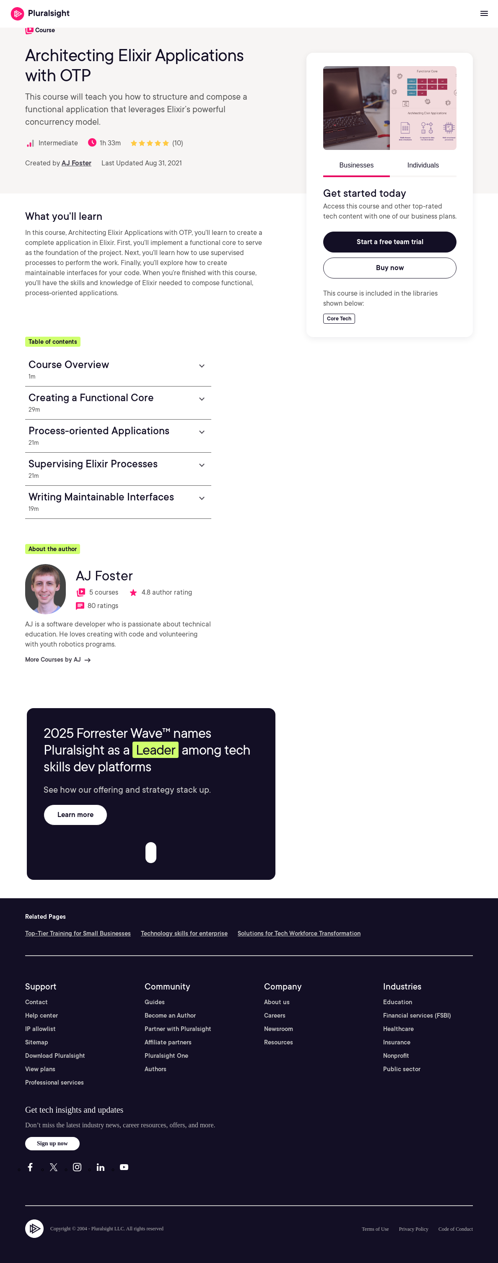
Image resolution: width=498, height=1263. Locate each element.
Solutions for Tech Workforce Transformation (299, 933)
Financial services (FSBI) (417, 1015)
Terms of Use (375, 1229)
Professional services (54, 1082)
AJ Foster (76, 163)
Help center (41, 1015)
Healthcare (398, 1029)
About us (277, 1002)
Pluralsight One (166, 1055)
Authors (155, 1069)
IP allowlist (40, 1029)
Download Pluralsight (55, 1055)
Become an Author (170, 1015)
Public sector (401, 1069)
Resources (278, 1042)
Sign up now (52, 1143)
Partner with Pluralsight (178, 1029)
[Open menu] (484, 14)
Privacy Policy (413, 1229)
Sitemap (36, 1042)
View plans (40, 1069)
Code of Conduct (455, 1229)
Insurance (396, 1042)
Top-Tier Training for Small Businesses (78, 933)
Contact (36, 1002)
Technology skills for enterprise (184, 933)
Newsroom (278, 1029)
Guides (155, 1002)
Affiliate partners (168, 1042)
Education (397, 1002)
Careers (274, 1015)
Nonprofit (396, 1055)
